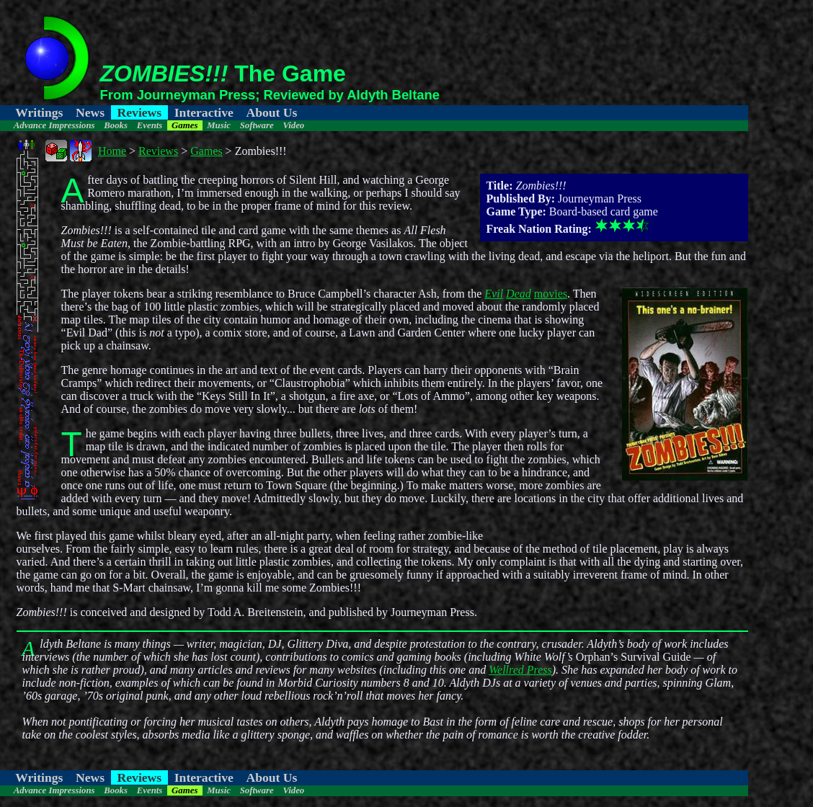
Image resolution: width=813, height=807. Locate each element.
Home (112, 151)
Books (116, 125)
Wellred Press (520, 670)
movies (550, 293)
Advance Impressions (54, 125)
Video (293, 125)
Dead (518, 293)
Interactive (204, 112)
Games (184, 125)
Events (150, 125)
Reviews (139, 112)
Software (257, 125)
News (90, 112)
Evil (493, 293)
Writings (39, 112)
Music (219, 125)
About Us (271, 112)
